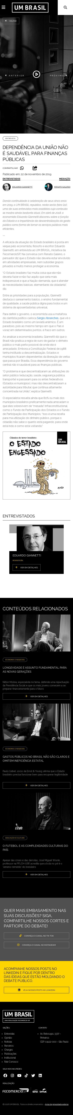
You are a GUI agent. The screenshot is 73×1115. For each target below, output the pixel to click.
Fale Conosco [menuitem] (11, 1061)
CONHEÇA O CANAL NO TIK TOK (36, 935)
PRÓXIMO (59, 75)
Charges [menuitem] (8, 1049)
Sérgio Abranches (48, 318)
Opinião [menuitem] (8, 1037)
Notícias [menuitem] (8, 1041)
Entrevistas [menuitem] (9, 1033)
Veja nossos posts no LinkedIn (36, 990)
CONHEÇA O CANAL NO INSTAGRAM (36, 945)
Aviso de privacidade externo (57, 1104)
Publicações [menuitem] (10, 1053)
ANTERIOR (15, 75)
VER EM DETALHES (26, 567)
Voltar (11, 20)
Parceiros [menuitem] (8, 1045)
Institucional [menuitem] (10, 1057)
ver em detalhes (36, 696)
